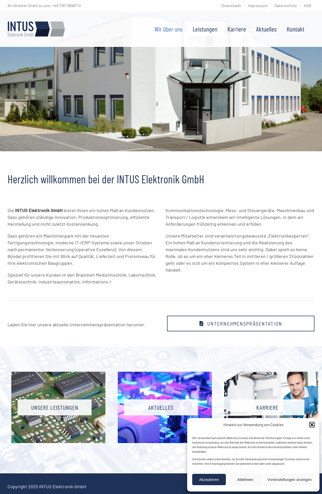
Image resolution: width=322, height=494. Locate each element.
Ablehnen (245, 479)
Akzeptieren (209, 479)
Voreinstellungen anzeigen (289, 479)
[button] (311, 424)
